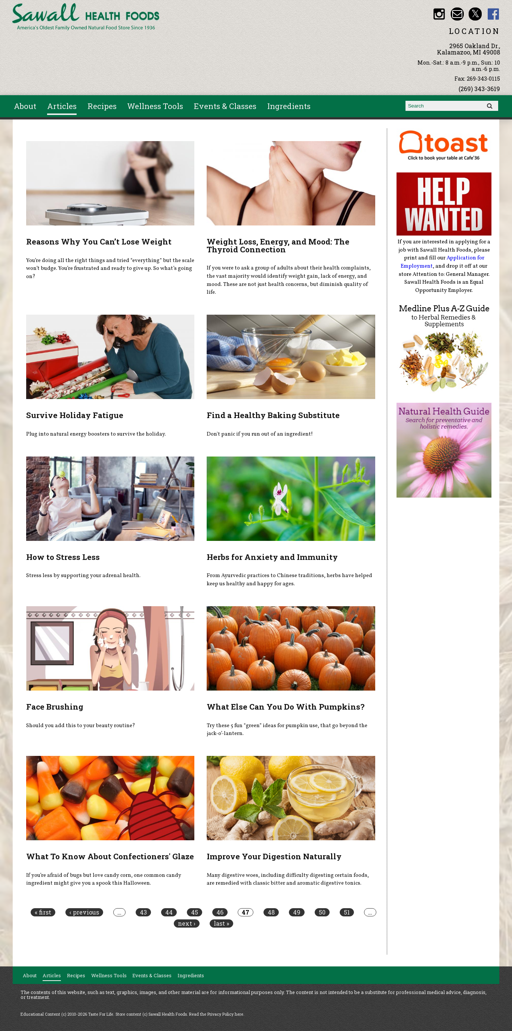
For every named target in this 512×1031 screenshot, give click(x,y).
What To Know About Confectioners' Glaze (110, 856)
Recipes (102, 106)
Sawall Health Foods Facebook (493, 14)
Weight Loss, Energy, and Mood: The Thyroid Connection (278, 245)
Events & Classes (225, 106)
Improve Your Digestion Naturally (274, 856)
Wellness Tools (155, 106)
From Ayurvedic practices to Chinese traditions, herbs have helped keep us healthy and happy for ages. (289, 580)
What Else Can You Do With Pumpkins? (285, 706)
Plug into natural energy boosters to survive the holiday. (96, 434)
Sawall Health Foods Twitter (475, 14)
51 (347, 912)
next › (186, 923)
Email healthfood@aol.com (457, 14)
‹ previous (84, 912)
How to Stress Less (63, 557)
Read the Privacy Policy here (216, 1014)
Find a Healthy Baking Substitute (273, 415)
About (25, 106)
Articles (62, 106)
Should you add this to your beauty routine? (80, 725)
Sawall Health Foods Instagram (438, 14)
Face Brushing (54, 706)
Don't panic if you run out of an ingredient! (260, 434)
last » (221, 923)
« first (43, 912)
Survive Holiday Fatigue (74, 415)
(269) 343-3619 (479, 89)
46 (219, 912)
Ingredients (289, 106)
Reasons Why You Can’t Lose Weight (99, 241)
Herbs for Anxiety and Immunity (272, 557)
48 (271, 912)
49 (296, 912)
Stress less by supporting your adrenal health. (83, 575)
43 (143, 912)
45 (194, 912)
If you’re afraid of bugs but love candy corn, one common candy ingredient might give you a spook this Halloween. (103, 879)
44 (169, 912)
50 (322, 912)
